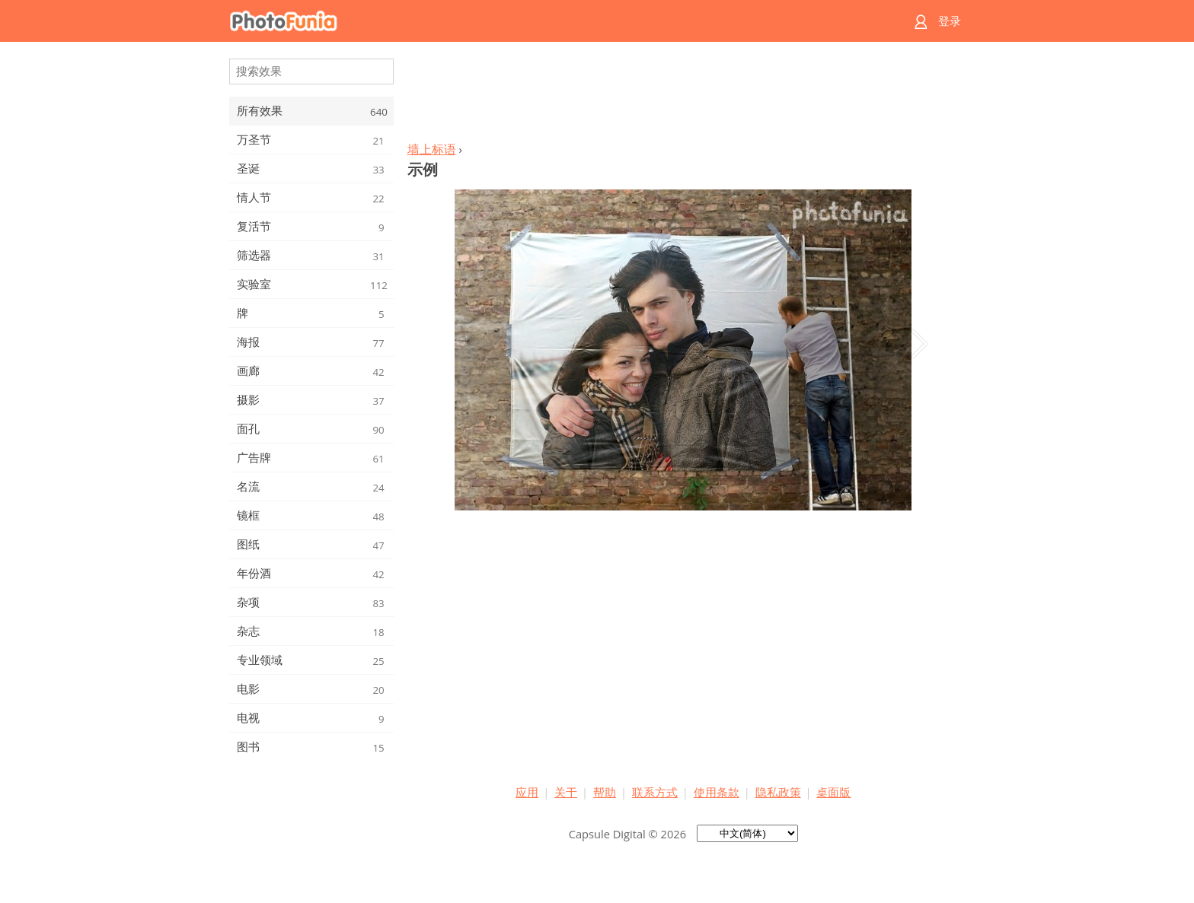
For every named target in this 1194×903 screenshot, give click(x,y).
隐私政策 (778, 792)
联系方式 (655, 792)
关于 (565, 792)
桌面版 (833, 792)
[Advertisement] (683, 96)
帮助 (604, 792)
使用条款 (716, 792)
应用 (527, 792)
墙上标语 (431, 149)
